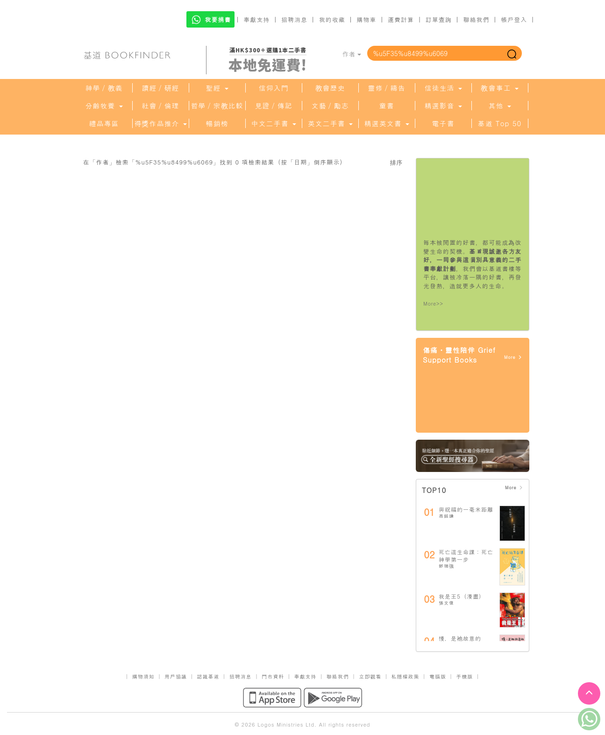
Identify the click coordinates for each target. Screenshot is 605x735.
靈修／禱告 (387, 88)
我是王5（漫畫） (462, 596)
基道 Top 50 (499, 123)
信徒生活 (443, 88)
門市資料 (273, 676)
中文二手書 (273, 123)
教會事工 (499, 88)
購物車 (366, 19)
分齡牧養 (103, 105)
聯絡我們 (476, 19)
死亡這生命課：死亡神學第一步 (466, 555)
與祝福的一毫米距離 (466, 509)
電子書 (443, 123)
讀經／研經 (160, 88)
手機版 (464, 676)
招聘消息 (294, 19)
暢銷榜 (217, 123)
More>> (433, 303)
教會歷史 (330, 88)
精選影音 (443, 105)
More (513, 357)
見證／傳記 (273, 105)
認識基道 (208, 676)
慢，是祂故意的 (460, 638)
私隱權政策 (405, 676)
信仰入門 (274, 88)
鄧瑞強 (446, 566)
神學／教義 (104, 88)
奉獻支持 (256, 19)
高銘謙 (446, 516)
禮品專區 (104, 123)
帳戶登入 (514, 19)
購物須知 (143, 676)
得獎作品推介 (160, 123)
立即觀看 (370, 676)
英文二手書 (329, 123)
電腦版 (437, 676)
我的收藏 (332, 19)
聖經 (217, 88)
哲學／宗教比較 (217, 105)
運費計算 (401, 19)
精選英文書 (386, 123)
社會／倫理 (160, 105)
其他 (499, 105)
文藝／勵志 (330, 105)
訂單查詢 (439, 19)
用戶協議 (175, 676)
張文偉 (446, 602)
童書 (386, 105)
